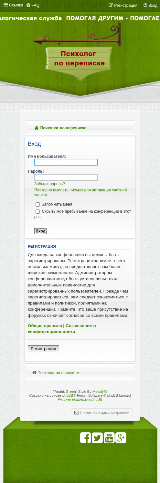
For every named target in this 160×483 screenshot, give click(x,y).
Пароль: (36, 171)
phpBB (67, 395)
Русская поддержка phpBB (80, 399)
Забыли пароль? (49, 184)
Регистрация (43, 348)
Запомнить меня (54, 204)
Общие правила (45, 325)
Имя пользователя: (47, 156)
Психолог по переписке (60, 128)
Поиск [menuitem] (126, 128)
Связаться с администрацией (104, 413)
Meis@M (99, 391)
